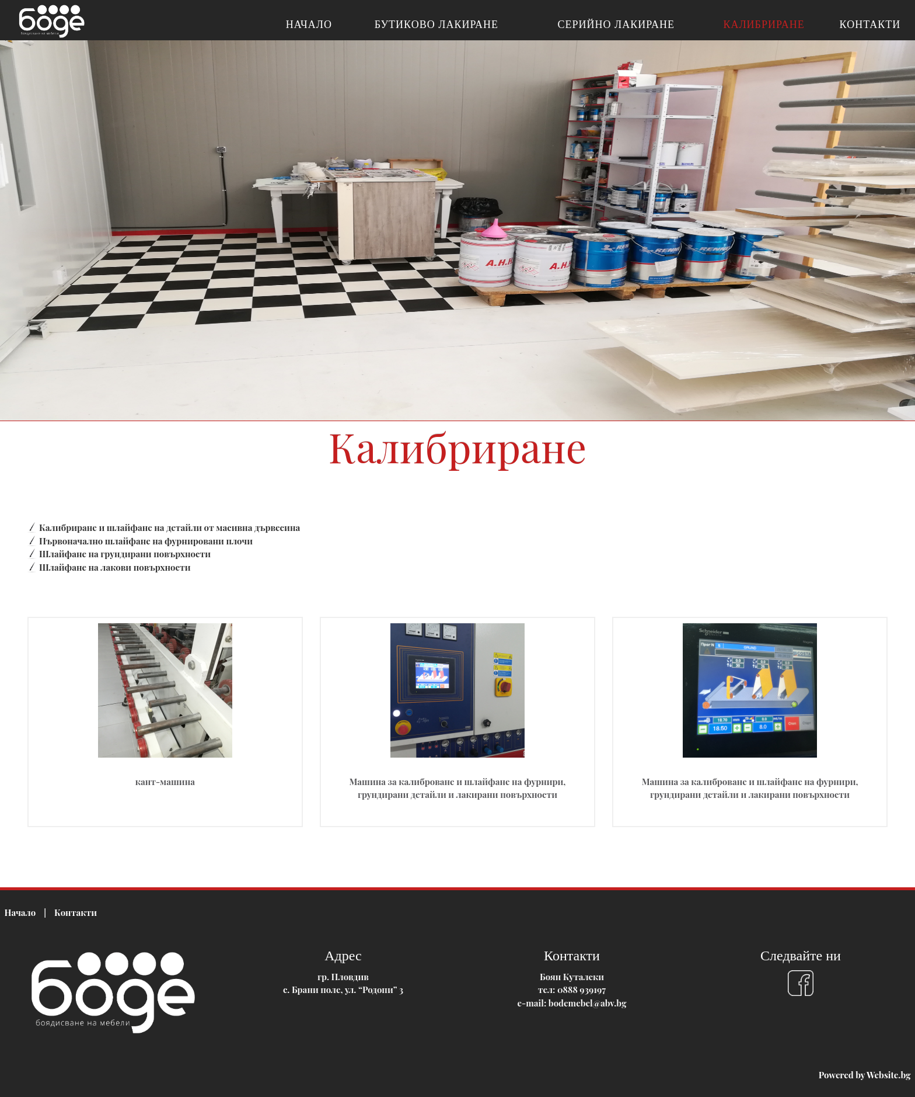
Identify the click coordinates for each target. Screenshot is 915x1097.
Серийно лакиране (616, 24)
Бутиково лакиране (436, 24)
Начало (309, 24)
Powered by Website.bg (865, 1075)
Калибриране (763, 24)
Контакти (870, 24)
